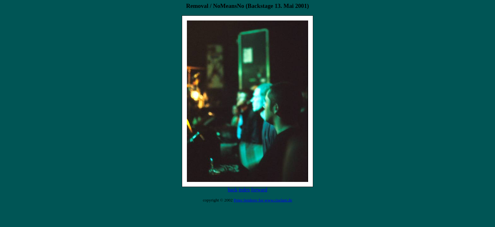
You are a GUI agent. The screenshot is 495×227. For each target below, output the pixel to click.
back (232, 189)
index (244, 189)
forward (259, 189)
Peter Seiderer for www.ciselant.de (263, 200)
